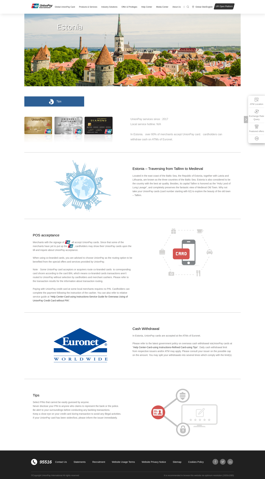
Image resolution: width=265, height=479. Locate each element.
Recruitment (98, 462)
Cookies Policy (196, 462)
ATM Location (256, 101)
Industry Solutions (109, 7)
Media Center (162, 7)
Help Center (146, 7)
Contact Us (61, 462)
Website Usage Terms (123, 462)
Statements (80, 462)
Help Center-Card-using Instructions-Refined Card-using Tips (165, 347)
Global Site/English (204, 7)
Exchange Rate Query (256, 115)
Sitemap (177, 462)
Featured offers (256, 129)
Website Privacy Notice (154, 462)
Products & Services (88, 7)
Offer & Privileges (129, 7)
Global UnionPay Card (65, 7)
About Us (176, 7)
